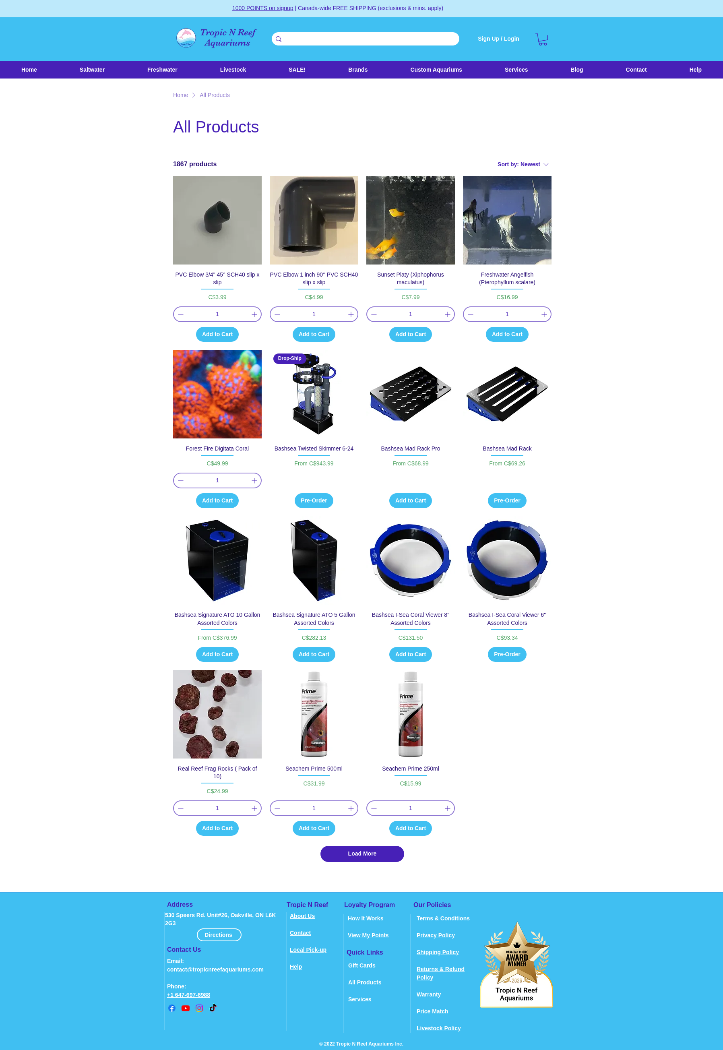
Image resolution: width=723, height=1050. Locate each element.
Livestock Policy (439, 1028)
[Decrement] (180, 314)
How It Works (365, 918)
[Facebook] (172, 1008)
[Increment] (255, 314)
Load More (362, 853)
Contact (300, 933)
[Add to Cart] (217, 334)
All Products (364, 982)
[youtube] (185, 1008)
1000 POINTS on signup (262, 8)
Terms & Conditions (443, 918)
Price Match (432, 1011)
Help (296, 966)
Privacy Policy (436, 935)
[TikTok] (213, 1008)
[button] (233, 69)
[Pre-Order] (314, 500)
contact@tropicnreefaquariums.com (215, 969)
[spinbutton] (217, 314)
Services (360, 999)
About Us (302, 916)
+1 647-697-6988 (188, 995)
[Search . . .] (364, 39)
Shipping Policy (438, 952)
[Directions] (219, 934)
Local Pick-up (308, 950)
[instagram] (199, 1008)
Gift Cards (362, 965)
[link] (542, 39)
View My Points (368, 935)
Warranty (429, 994)
